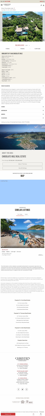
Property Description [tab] (5, 86)
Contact (42, 1)
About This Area (22, 164)
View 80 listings (23, 168)
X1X (22, 233)
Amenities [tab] (3, 114)
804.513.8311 (23, 375)
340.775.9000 (5, 1)
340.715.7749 (23, 383)
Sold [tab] (26, 214)
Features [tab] (3, 106)
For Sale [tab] (20, 214)
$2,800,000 (5, 249)
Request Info (8, 414)
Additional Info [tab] (4, 110)
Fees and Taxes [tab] (4, 118)
